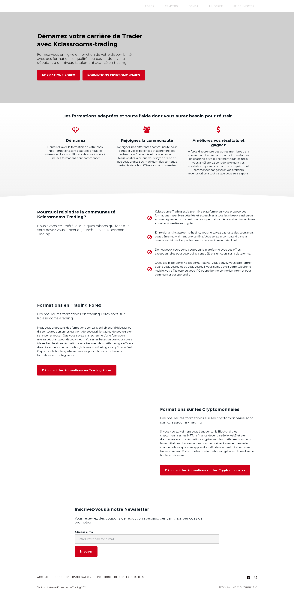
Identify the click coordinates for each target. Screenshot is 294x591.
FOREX (171, 6)
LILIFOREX (223, 6)
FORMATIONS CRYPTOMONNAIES (113, 75)
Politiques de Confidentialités (120, 576)
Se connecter (246, 6)
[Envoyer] (86, 551)
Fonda (205, 6)
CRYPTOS (188, 6)
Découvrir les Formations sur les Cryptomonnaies (205, 470)
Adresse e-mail (84, 531)
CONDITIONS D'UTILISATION (73, 576)
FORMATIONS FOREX (58, 75)
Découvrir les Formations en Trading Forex (77, 370)
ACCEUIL (43, 576)
